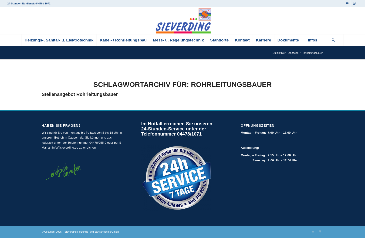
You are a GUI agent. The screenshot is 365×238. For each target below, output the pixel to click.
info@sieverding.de (65, 147)
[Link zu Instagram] (354, 3)
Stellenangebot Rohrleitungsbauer (80, 94)
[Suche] (333, 40)
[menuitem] (59, 40)
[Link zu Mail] (347, 3)
